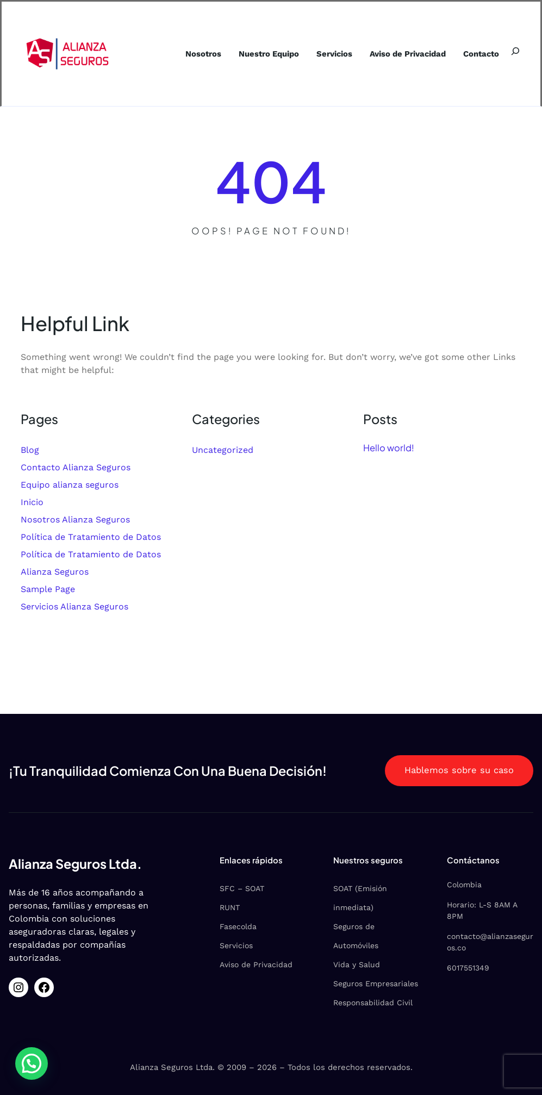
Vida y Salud (356, 964)
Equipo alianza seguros (70, 485)
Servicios (236, 945)
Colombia (464, 884)
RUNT (230, 907)
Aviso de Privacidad (256, 964)
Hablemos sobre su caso (459, 770)
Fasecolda (238, 926)
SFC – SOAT (242, 888)
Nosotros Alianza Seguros (75, 519)
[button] (32, 1063)
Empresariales (391, 983)
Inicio (32, 502)
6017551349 (468, 967)
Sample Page (48, 589)
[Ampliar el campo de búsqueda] (515, 51)
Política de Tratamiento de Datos (91, 537)
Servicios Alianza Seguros (74, 606)
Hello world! (388, 447)
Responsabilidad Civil (373, 1002)
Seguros (349, 983)
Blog (30, 450)
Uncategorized (222, 450)
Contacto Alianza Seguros (75, 467)
